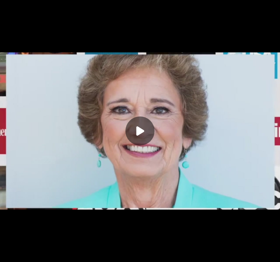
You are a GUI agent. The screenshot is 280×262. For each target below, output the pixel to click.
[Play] (140, 131)
